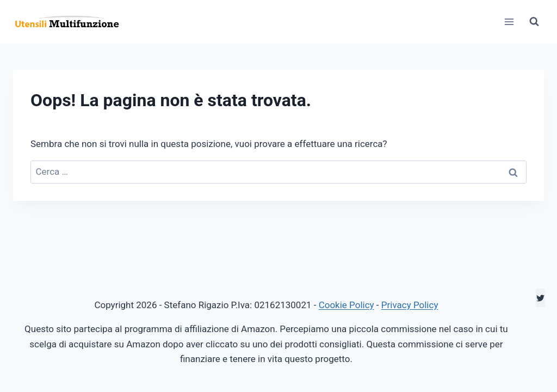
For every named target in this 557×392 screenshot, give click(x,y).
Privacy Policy (409, 304)
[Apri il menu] (509, 21)
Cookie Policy (346, 304)
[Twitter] (540, 298)
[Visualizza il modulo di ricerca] (534, 22)
